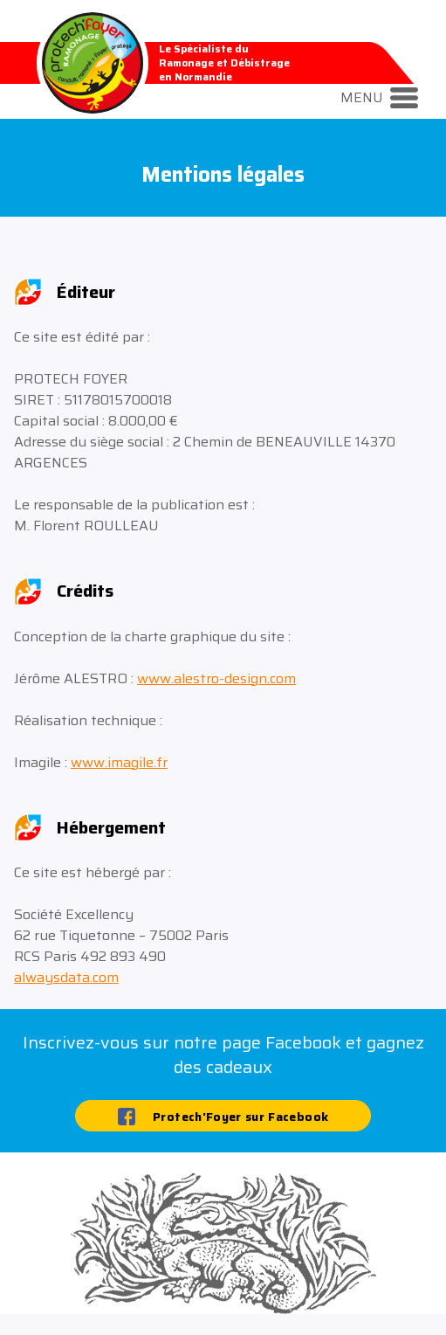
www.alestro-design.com (216, 678)
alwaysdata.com (66, 977)
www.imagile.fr (119, 762)
